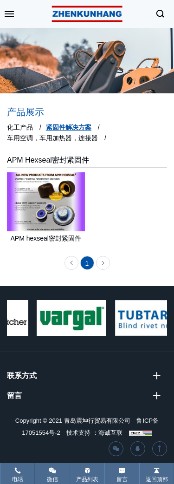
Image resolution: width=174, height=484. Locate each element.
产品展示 (25, 112)
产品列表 (87, 479)
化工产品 (20, 127)
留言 (122, 479)
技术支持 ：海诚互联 (94, 432)
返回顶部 (157, 479)
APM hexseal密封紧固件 (46, 240)
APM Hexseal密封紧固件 (48, 160)
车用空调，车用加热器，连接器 (52, 138)
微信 (52, 479)
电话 (17, 479)
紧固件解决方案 (68, 127)
